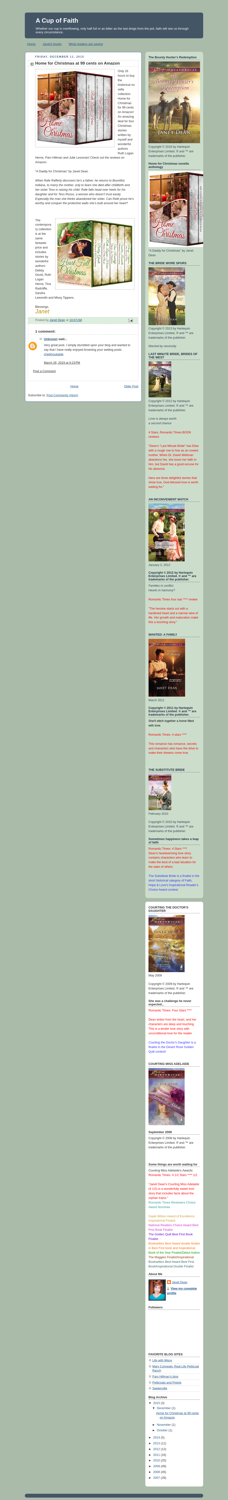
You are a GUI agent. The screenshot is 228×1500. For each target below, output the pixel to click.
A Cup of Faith (57, 20)
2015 (157, 1403)
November (164, 1424)
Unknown (51, 339)
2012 (157, 1449)
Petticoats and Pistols (166, 1382)
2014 (157, 1437)
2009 (157, 1466)
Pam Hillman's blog (165, 1376)
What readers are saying (86, 44)
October (162, 1430)
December (164, 1408)
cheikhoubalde (53, 354)
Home (31, 44)
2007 (157, 1478)
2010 (157, 1460)
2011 (157, 1455)
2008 (157, 1472)
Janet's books (52, 44)
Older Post (131, 386)
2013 (157, 1443)
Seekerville (159, 1388)
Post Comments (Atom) (62, 395)
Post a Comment (44, 371)
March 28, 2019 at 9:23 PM (62, 362)
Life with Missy (162, 1360)
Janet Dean (180, 1282)
